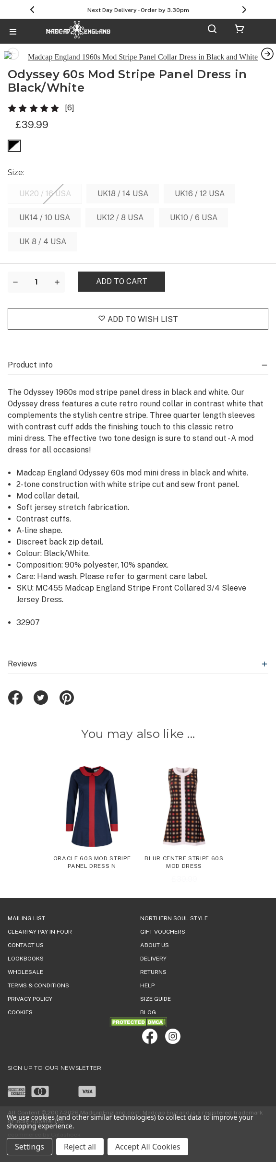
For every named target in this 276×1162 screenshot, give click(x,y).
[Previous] (32, 9)
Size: (17, 170)
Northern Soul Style (174, 916)
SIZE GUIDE (155, 997)
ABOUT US (154, 943)
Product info (138, 363)
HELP (147, 983)
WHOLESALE (25, 970)
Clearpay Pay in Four (40, 929)
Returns (153, 970)
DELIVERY (153, 956)
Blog (148, 1010)
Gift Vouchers (162, 929)
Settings (29, 1146)
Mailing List (26, 916)
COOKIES (20, 1010)
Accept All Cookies (147, 1146)
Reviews (138, 661)
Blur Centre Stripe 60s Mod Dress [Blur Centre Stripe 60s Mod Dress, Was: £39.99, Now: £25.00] (183, 860)
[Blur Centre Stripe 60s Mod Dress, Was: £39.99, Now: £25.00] (184, 817)
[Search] (212, 30)
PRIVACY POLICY (30, 997)
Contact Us (26, 943)
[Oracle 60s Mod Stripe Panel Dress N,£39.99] (92, 817)
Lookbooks (26, 956)
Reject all (80, 1146)
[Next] (244, 9)
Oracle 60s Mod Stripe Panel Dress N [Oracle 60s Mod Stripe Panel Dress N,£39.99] (92, 860)
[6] (69, 105)
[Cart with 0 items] (239, 30)
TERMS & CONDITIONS (38, 983)
